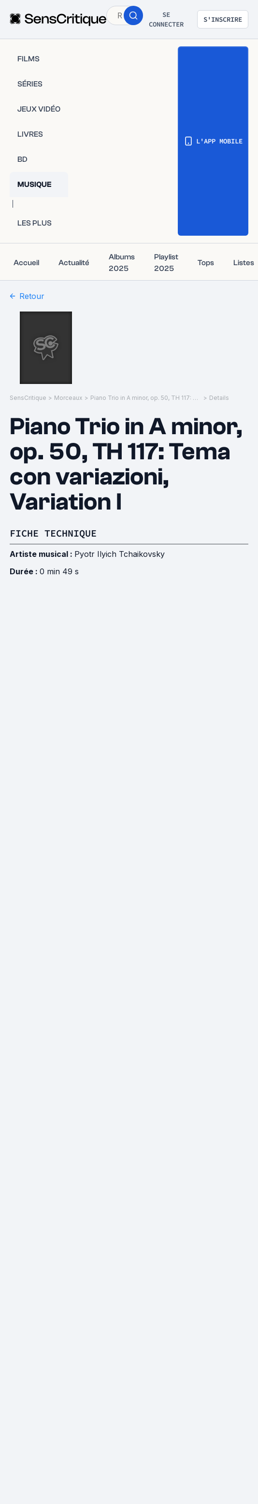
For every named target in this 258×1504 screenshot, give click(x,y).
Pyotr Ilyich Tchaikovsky (119, 554)
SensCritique (28, 397)
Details (219, 397)
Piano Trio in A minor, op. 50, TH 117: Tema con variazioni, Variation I (145, 397)
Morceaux (68, 397)
